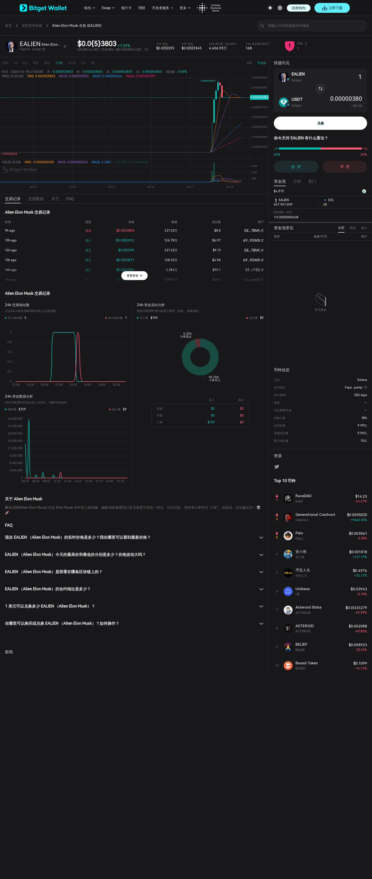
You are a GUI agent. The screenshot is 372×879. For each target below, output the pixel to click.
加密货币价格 (32, 26)
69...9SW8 (252, 240)
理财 (140, 8)
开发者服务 (159, 8)
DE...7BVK (252, 231)
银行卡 (125, 8)
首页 (8, 26)
